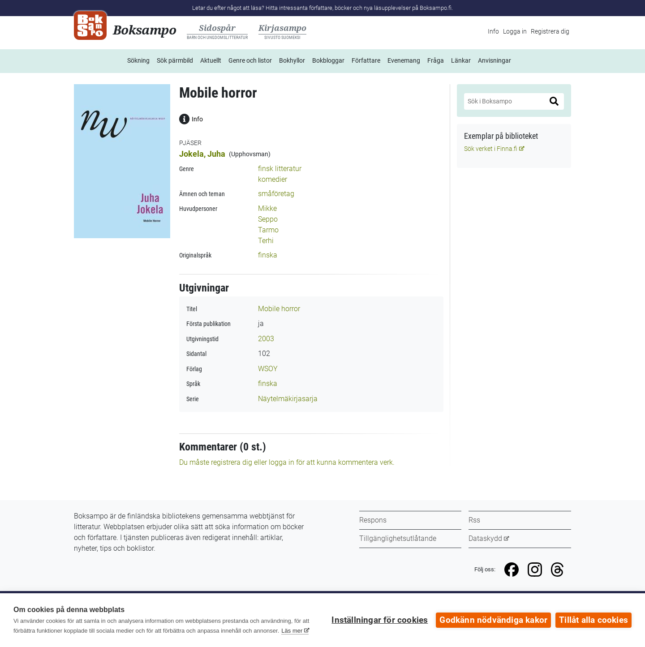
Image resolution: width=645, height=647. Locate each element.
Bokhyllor (292, 60)
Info (493, 31)
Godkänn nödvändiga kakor (493, 620)
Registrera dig (550, 31)
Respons (373, 520)
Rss (474, 520)
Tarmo (268, 230)
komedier (272, 179)
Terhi (266, 240)
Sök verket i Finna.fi (490, 148)
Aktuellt (210, 60)
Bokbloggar (328, 60)
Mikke (267, 208)
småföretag (276, 193)
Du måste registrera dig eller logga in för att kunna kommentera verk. (287, 462)
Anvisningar (494, 60)
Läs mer (291, 630)
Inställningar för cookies (379, 620)
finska (267, 255)
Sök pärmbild (175, 60)
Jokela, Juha (202, 154)
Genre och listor (250, 60)
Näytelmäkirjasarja (288, 398)
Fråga (435, 60)
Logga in (515, 31)
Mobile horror (279, 308)
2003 (266, 338)
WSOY (268, 368)
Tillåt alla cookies (593, 620)
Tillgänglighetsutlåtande (397, 538)
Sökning (138, 60)
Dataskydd (485, 538)
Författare (366, 60)
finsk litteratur (279, 168)
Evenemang (403, 60)
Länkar (461, 60)
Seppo (268, 219)
